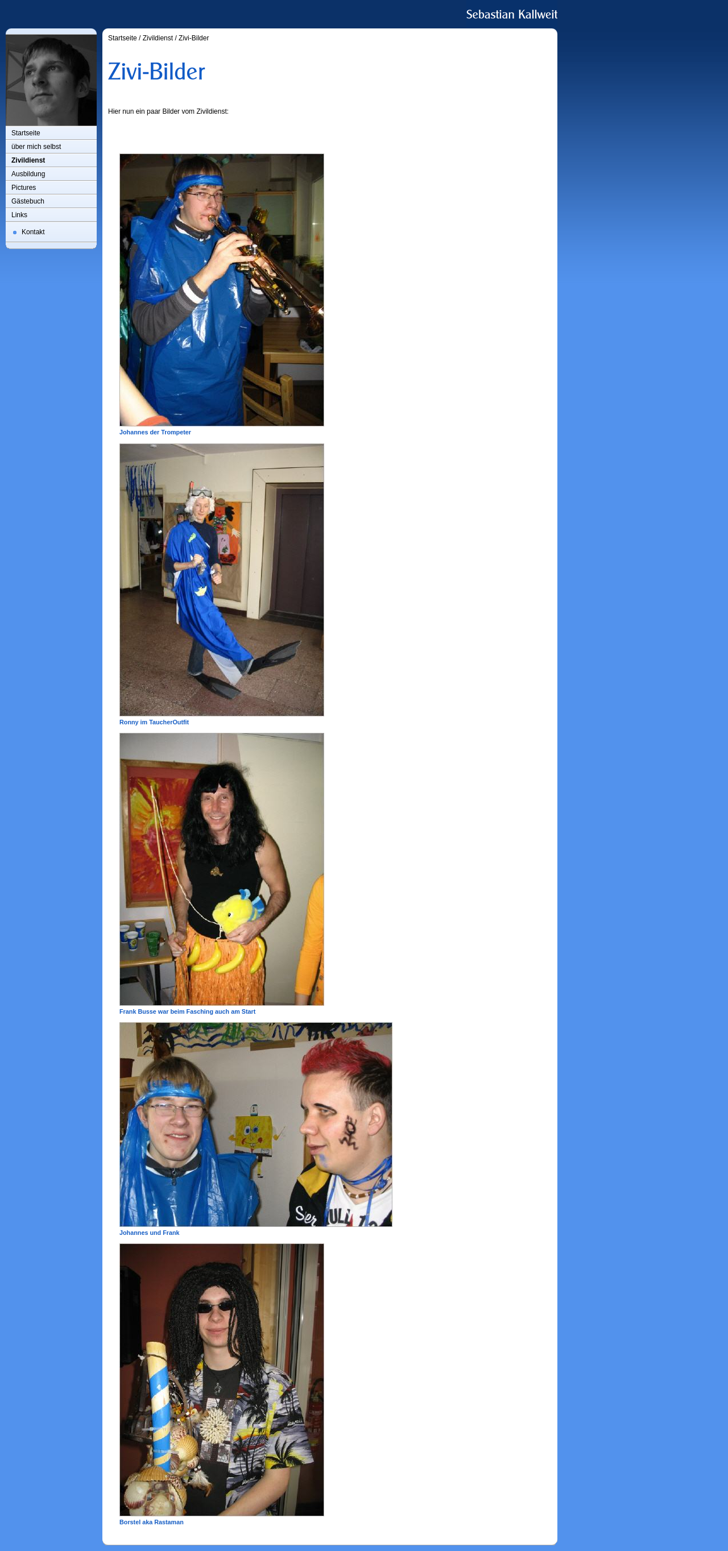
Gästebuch (27, 201)
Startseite (25, 133)
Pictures (23, 188)
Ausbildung (28, 174)
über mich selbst (36, 147)
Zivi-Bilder (194, 38)
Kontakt (33, 232)
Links (19, 215)
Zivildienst (28, 160)
